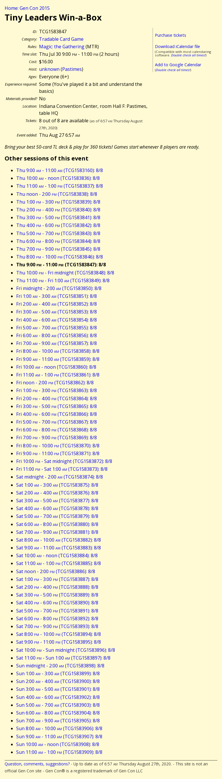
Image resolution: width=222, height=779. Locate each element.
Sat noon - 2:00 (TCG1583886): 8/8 (55, 571)
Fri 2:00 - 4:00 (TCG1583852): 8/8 (56, 304)
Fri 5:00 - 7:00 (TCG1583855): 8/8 (56, 327)
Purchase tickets (170, 35)
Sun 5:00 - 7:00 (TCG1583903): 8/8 (58, 705)
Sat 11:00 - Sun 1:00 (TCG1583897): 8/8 (63, 658)
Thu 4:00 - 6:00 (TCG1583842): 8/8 (58, 225)
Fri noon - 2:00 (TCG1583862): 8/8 (55, 382)
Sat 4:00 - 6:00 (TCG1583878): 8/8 (57, 508)
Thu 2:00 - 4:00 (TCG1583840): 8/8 (58, 209)
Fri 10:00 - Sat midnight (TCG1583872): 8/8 (64, 461)
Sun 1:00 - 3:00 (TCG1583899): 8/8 (58, 673)
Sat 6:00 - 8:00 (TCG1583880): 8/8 (57, 524)
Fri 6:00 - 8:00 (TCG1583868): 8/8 (56, 430)
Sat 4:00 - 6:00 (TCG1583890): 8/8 (57, 602)
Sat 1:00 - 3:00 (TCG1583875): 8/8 (57, 485)
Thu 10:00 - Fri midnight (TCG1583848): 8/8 (65, 272)
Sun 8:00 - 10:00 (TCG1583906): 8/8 (59, 728)
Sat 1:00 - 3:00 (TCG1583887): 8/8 (57, 579)
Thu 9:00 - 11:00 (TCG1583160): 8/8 (59, 170)
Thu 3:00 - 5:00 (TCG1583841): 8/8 (58, 217)
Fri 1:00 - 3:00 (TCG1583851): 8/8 (56, 296)
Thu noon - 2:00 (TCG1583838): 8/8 (56, 194)
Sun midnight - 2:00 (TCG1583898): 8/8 (60, 665)
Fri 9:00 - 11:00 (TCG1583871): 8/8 (57, 453)
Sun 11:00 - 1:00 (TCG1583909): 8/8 (59, 752)
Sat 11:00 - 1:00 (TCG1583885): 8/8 (58, 563)
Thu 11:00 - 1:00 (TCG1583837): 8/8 (59, 186)
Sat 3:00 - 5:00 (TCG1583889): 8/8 (57, 595)
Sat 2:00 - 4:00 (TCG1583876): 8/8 (57, 493)
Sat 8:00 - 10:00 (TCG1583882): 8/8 (58, 540)
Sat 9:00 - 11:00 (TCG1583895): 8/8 (58, 642)
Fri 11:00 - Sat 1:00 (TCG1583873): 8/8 (62, 469)
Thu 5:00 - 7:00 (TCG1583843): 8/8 (58, 233)
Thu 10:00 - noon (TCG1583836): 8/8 (58, 178)
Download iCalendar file (177, 46)
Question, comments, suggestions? (37, 764)
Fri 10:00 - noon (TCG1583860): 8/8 (56, 367)
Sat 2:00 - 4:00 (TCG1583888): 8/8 (57, 587)
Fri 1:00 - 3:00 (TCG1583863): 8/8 (56, 390)
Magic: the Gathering (61, 46)
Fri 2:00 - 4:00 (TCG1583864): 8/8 (56, 398)
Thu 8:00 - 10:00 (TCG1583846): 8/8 (59, 257)
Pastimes (72, 69)
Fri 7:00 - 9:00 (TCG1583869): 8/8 (56, 437)
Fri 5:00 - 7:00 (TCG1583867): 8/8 (56, 422)
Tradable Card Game (61, 39)
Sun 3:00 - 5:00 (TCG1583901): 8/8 (58, 689)
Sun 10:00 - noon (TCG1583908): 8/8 (57, 744)
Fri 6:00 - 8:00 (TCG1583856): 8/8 (56, 335)
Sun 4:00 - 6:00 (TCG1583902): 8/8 (58, 697)
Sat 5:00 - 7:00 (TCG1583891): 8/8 (57, 611)
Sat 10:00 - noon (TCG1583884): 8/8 (57, 555)
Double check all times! (188, 55)
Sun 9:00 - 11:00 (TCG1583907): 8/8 (59, 736)
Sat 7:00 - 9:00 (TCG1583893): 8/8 (57, 626)
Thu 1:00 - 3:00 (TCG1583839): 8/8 (58, 202)
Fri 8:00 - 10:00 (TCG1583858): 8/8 (57, 351)
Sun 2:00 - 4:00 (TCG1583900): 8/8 (58, 681)
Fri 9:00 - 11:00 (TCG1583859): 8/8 (57, 359)
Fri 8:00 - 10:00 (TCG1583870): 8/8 (57, 445)
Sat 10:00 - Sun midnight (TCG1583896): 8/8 (65, 650)
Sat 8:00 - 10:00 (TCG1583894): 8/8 (58, 634)
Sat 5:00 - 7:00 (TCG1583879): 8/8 (57, 516)
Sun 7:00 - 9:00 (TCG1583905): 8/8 (58, 720)
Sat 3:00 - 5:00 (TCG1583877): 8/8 (57, 500)
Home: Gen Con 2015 (27, 8)
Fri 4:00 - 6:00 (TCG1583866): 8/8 (56, 414)
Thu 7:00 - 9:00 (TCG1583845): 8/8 (58, 249)
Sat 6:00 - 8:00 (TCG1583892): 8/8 (57, 618)
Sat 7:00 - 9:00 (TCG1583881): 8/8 (57, 532)
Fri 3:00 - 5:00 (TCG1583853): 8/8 (56, 312)
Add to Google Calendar (178, 64)
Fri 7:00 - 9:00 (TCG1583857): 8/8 (56, 343)
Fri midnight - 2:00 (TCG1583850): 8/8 (58, 288)
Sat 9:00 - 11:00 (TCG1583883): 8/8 (58, 547)
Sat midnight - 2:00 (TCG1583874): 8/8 (59, 477)
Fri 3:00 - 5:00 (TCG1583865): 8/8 (56, 406)
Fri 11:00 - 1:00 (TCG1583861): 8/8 (57, 375)
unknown (49, 69)
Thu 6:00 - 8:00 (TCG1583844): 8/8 (58, 241)
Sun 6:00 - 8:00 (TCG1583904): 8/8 (58, 713)
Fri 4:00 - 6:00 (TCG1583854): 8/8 (56, 320)
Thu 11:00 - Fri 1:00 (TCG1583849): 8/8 (63, 280)
